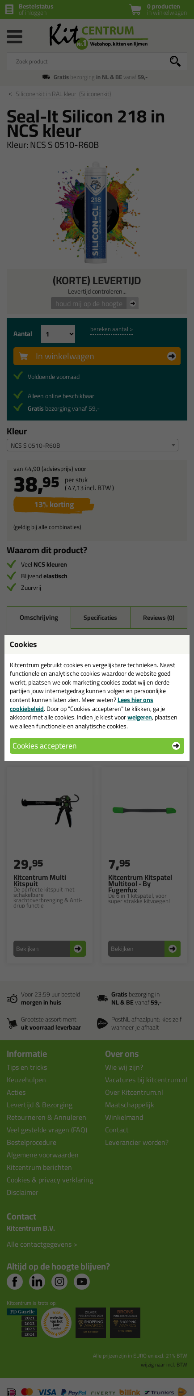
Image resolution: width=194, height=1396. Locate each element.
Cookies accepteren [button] (44, 745)
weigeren (139, 717)
